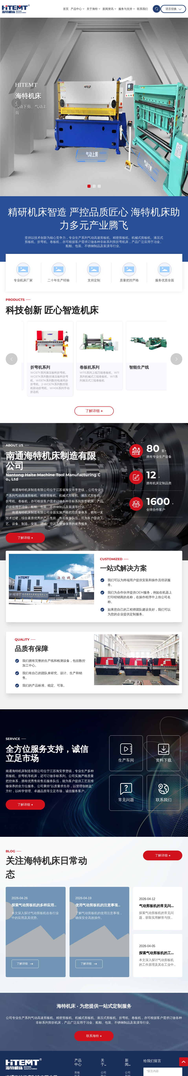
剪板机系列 (34, 367)
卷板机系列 (133, 367)
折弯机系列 (84, 367)
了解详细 (25, 963)
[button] (89, 186)
